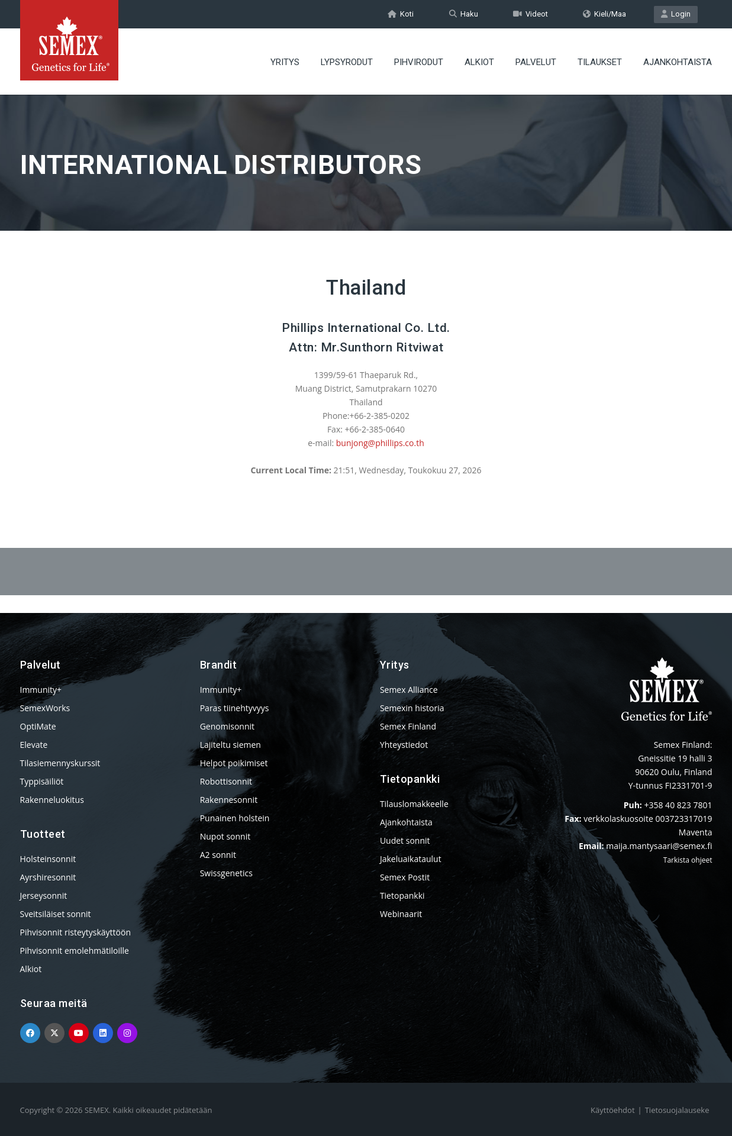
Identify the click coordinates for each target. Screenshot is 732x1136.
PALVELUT (535, 62)
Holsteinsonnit (48, 858)
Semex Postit (405, 877)
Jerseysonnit (43, 895)
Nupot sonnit (225, 836)
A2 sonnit (218, 854)
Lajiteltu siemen (230, 744)
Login (676, 13)
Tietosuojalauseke (677, 1110)
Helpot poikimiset (234, 763)
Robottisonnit (226, 781)
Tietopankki (402, 895)
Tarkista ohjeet (687, 860)
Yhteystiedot (404, 744)
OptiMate (38, 726)
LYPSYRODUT (347, 62)
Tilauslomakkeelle (414, 803)
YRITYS (284, 62)
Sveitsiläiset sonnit (55, 913)
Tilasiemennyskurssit (60, 763)
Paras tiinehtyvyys (234, 708)
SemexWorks (45, 708)
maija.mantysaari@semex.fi (659, 845)
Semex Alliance (409, 689)
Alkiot (31, 968)
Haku (463, 13)
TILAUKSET (600, 62)
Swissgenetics (226, 873)
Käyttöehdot (612, 1110)
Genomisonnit (227, 726)
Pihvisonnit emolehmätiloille (74, 950)
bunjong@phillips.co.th (380, 442)
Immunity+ (41, 689)
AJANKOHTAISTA (677, 62)
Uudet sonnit (405, 840)
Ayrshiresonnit (48, 877)
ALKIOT (479, 62)
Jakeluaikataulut (410, 858)
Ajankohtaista (406, 822)
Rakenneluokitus (52, 799)
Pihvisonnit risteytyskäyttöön (75, 932)
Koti (401, 13)
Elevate (34, 744)
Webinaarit (401, 913)
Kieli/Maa (604, 13)
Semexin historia (412, 708)
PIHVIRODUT (418, 62)
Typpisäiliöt (42, 781)
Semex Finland (408, 726)
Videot (530, 13)
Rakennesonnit (228, 799)
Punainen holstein (235, 818)
